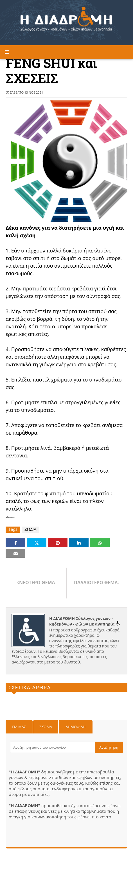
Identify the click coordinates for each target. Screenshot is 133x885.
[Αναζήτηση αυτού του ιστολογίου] (52, 747)
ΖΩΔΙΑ (30, 529)
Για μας (19, 726)
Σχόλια (45, 726)
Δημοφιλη (75, 726)
